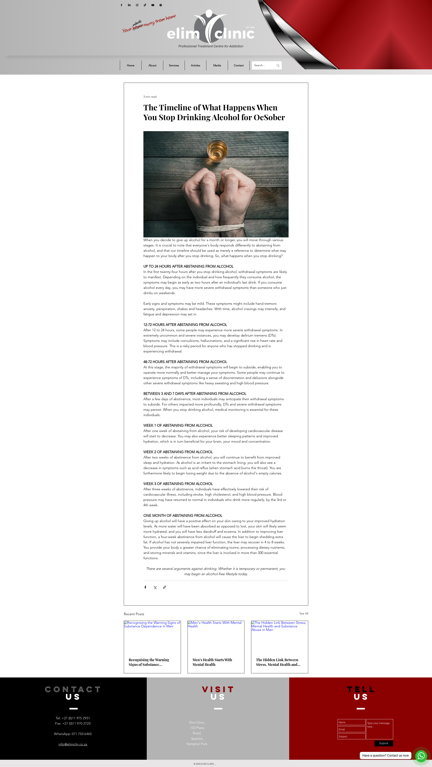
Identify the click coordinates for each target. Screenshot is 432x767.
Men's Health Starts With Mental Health (212, 662)
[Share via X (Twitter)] (155, 587)
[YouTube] (152, 5)
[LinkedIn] (129, 5)
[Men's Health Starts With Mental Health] (216, 637)
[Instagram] (137, 5)
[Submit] (384, 743)
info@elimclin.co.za (72, 744)
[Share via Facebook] (145, 587)
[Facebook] (121, 5)
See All (304, 613)
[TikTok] (145, 5)
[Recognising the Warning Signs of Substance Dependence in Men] (152, 637)
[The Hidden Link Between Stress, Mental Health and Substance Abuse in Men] (279, 637)
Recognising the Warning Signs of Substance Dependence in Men (149, 662)
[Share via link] (164, 587)
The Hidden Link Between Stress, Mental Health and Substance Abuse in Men (277, 662)
